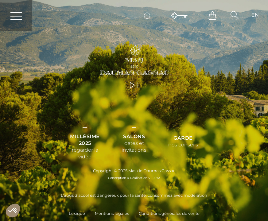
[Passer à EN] (255, 15)
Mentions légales (112, 213)
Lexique (77, 213)
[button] (234, 15)
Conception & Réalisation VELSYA (134, 178)
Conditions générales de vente (169, 213)
